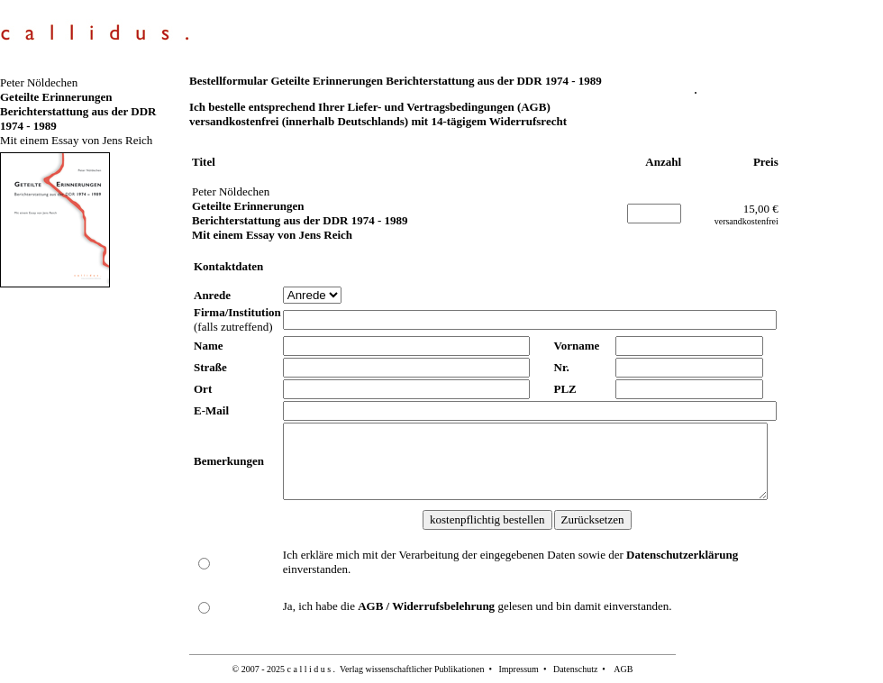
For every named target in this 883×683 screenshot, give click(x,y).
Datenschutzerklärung (682, 554)
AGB (623, 669)
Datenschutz (575, 669)
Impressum (518, 669)
